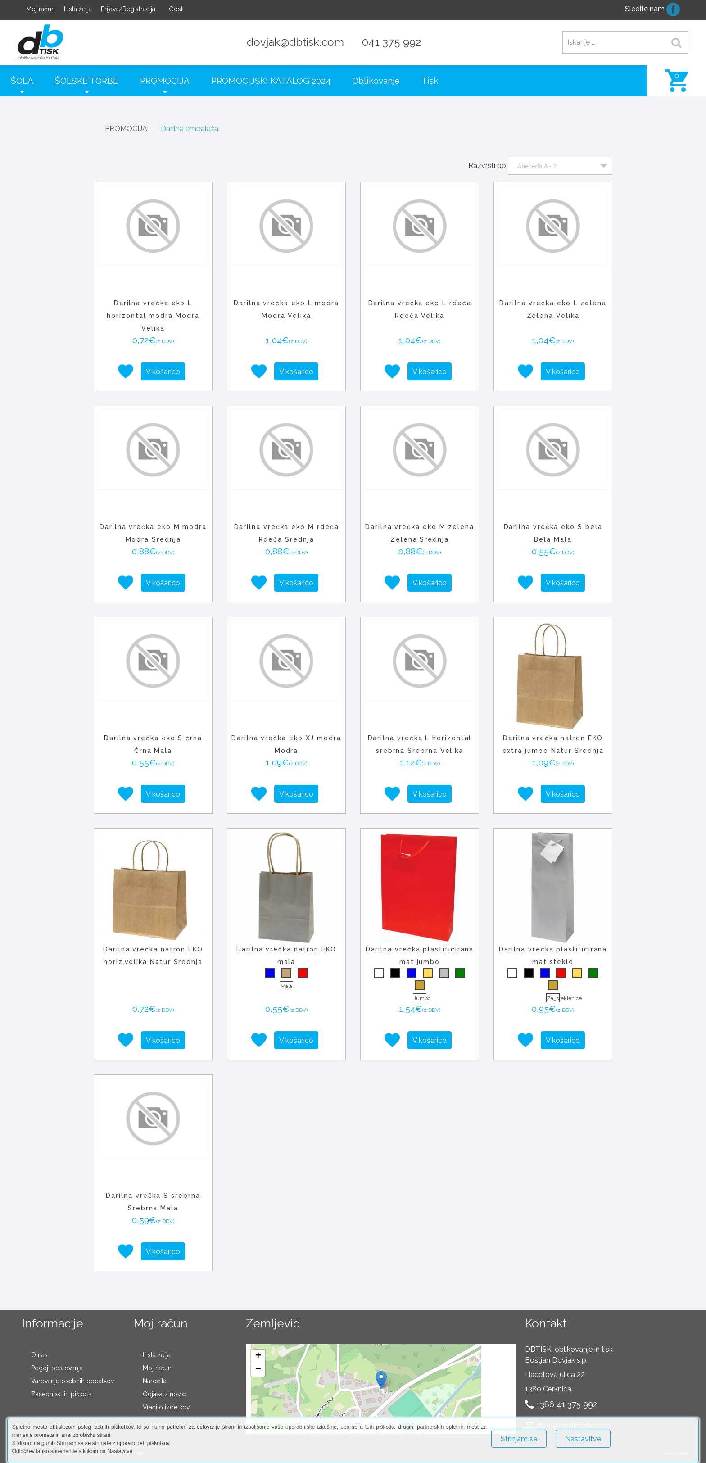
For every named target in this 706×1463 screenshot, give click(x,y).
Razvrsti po (487, 165)
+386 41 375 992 (566, 1404)
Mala (286, 986)
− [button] (258, 1370)
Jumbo (419, 998)
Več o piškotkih (643, 1434)
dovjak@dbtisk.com (295, 42)
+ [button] (258, 1356)
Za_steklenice (553, 998)
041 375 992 (391, 42)
